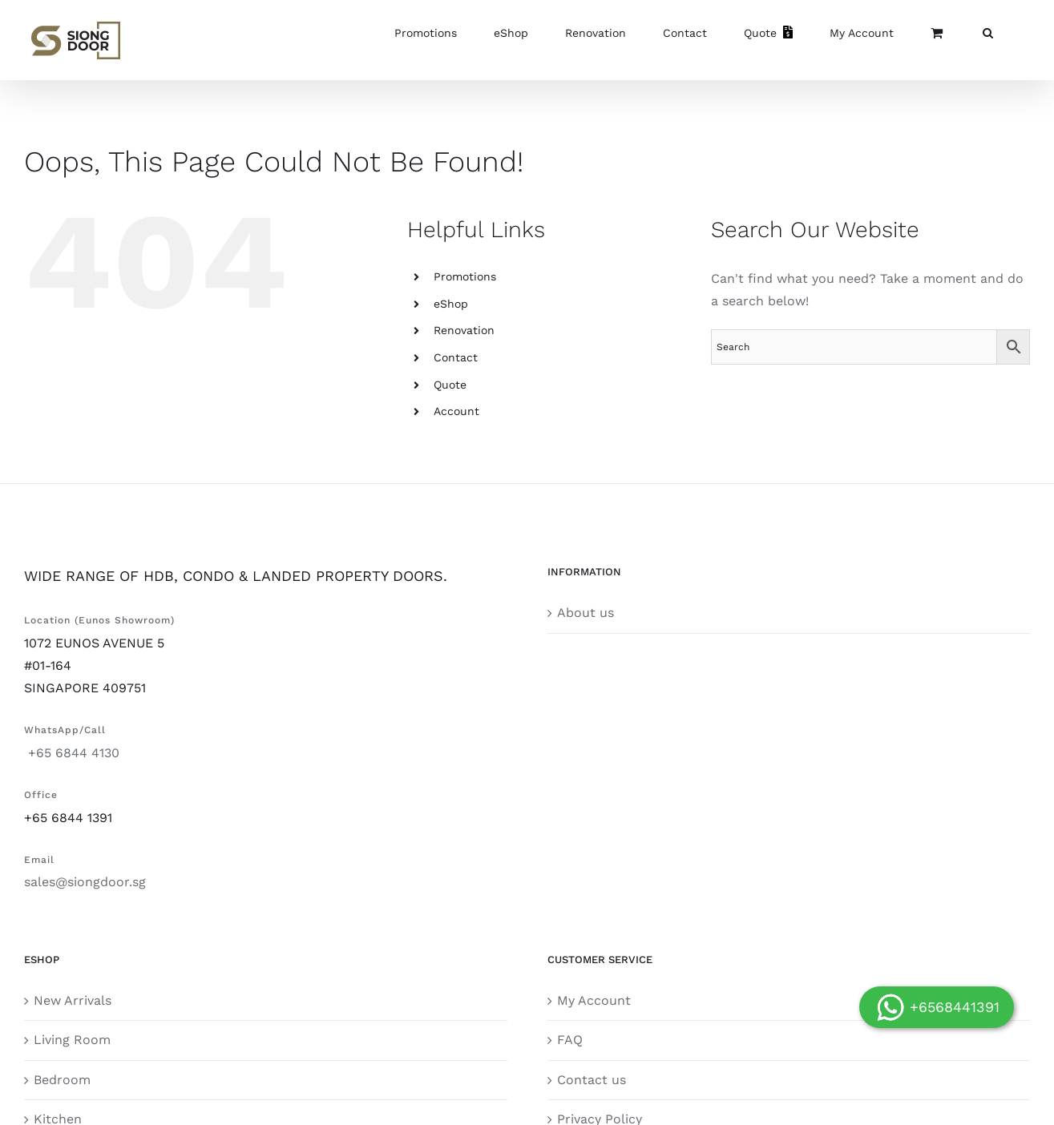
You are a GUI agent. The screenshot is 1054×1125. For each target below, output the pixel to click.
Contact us (591, 1079)
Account (456, 411)
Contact (456, 357)
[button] (988, 32)
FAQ (570, 1039)
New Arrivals (72, 1000)
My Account (594, 1000)
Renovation (464, 330)
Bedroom (62, 1079)
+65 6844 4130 (71, 752)
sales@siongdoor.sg (85, 881)
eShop (451, 303)
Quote (450, 384)
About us (585, 612)
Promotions (465, 276)
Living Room (72, 1039)
